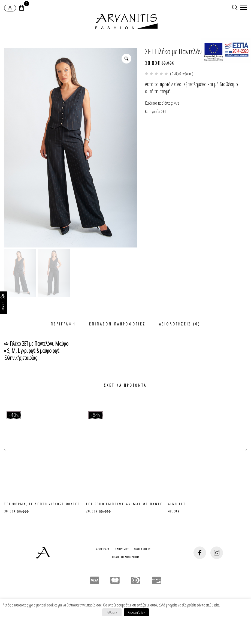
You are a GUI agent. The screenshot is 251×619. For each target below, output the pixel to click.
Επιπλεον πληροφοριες (117, 324)
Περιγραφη (63, 324)
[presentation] (5, 448)
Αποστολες (103, 549)
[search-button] (235, 7)
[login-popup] (10, 8)
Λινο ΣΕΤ (177, 504)
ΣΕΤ (163, 111)
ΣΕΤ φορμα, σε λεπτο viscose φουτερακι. (46, 504)
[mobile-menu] (243, 8)
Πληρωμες (122, 549)
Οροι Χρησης (142, 549)
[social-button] (199, 552)
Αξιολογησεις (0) (179, 324)
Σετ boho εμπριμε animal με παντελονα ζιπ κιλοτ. (140, 504)
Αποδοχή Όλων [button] (136, 612)
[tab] (63, 324)
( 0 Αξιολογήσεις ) (181, 73)
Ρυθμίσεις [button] (112, 612)
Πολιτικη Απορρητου (125, 557)
